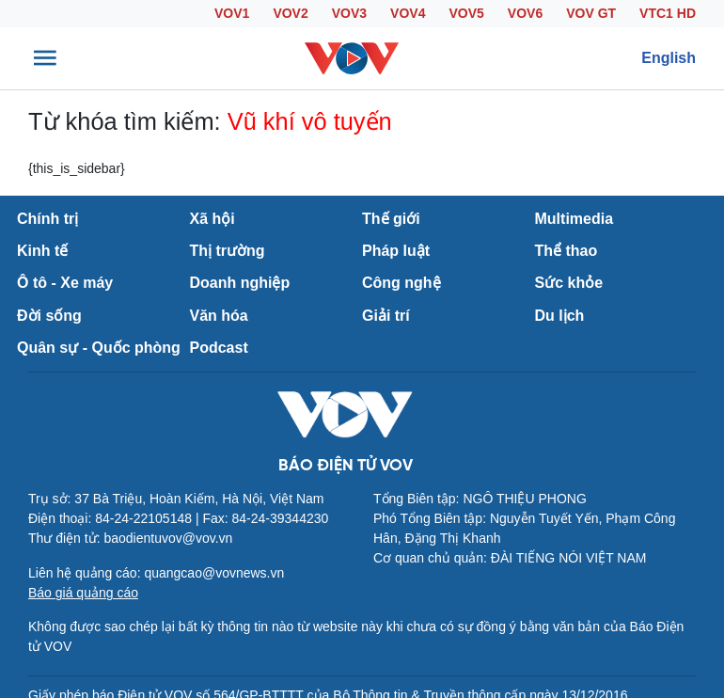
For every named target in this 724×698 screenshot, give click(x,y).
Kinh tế (42, 251)
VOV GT (591, 13)
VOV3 (349, 13)
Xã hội (212, 219)
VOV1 (231, 13)
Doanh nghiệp (240, 283)
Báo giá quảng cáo (83, 592)
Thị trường (227, 251)
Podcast (219, 348)
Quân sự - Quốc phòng (99, 348)
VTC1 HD (667, 13)
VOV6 (525, 13)
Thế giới (391, 219)
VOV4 (407, 13)
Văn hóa (219, 316)
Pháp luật (396, 251)
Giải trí (386, 316)
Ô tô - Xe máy (65, 283)
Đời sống (49, 316)
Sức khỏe (569, 283)
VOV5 (466, 13)
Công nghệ (401, 283)
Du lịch (560, 316)
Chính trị (47, 219)
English (668, 58)
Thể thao (566, 251)
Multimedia (574, 219)
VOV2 (290, 13)
